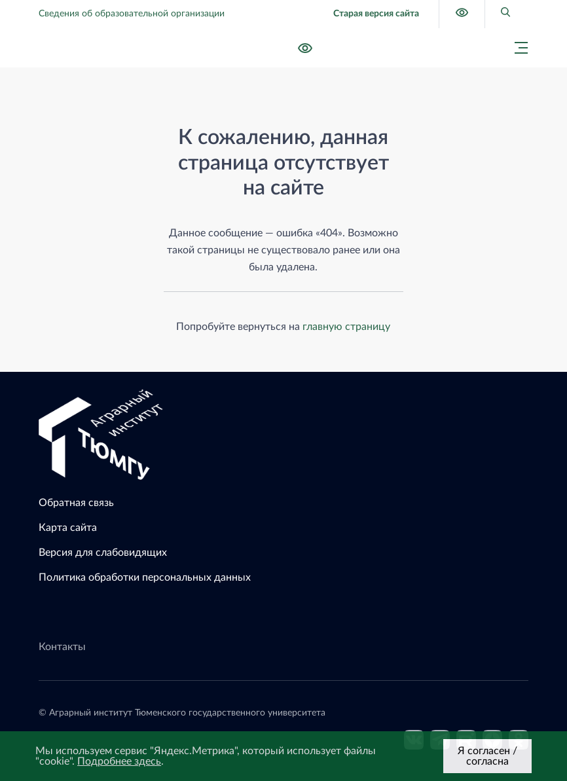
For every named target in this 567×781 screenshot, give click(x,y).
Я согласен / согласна (487, 756)
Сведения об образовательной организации (132, 13)
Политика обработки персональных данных (145, 577)
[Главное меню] (517, 48)
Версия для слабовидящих (103, 552)
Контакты (62, 647)
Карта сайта (68, 527)
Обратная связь (76, 503)
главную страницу (346, 326)
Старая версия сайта (376, 13)
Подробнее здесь (119, 761)
